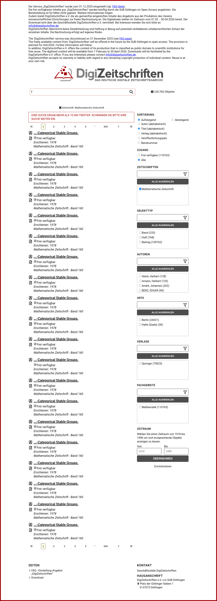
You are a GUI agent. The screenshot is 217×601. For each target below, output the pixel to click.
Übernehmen (163, 458)
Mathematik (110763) (153, 407)
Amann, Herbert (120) (153, 281)
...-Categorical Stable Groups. (56, 133)
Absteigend (180, 120)
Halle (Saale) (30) (151, 324)
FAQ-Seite (118, 6)
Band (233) (147, 232)
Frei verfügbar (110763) (154, 155)
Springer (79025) (150, 363)
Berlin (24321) (149, 320)
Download (37, 577)
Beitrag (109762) (150, 242)
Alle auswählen (163, 181)
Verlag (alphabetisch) (152, 133)
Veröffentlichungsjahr (152, 138)
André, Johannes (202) (154, 285)
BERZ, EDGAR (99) (151, 290)
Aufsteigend (147, 120)
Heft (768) (146, 237)
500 (106, 126)
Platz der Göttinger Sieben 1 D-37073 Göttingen (156, 585)
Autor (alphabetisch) (152, 124)
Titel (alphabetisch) (151, 128)
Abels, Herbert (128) (152, 276)
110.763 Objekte (163, 91)
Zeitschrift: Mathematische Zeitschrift (81, 107)
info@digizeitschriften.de (43, 25)
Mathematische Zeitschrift (156, 189)
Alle (142, 160)
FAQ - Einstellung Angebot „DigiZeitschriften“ (47, 572)
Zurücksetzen (162, 466)
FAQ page (125, 38)
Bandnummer (147, 143)
